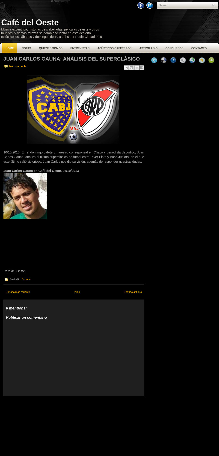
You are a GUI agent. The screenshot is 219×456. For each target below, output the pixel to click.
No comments (17, 66)
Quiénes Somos (50, 48)
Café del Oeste (30, 22)
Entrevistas (79, 48)
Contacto (199, 48)
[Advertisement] (38, 425)
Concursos (174, 48)
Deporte (26, 279)
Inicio (77, 292)
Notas (26, 48)
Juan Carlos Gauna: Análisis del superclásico (71, 59)
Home (10, 48)
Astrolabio (148, 48)
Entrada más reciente (18, 292)
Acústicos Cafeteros (114, 48)
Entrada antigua (133, 292)
